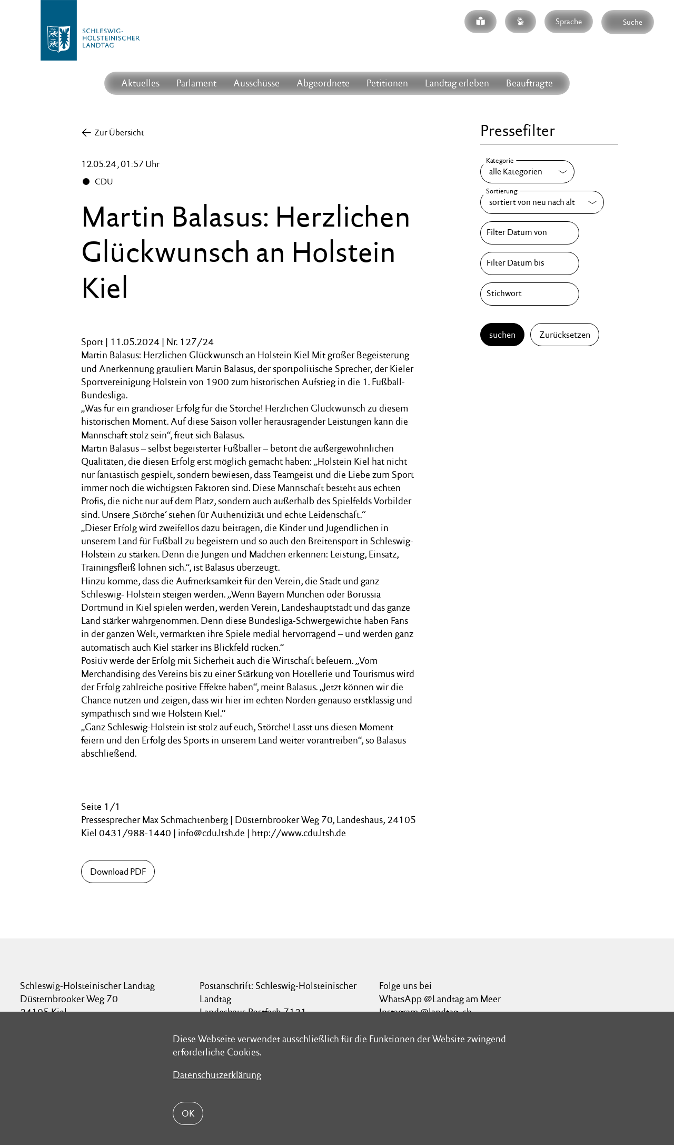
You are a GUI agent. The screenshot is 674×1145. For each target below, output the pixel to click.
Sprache (569, 21)
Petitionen (387, 83)
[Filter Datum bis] (529, 263)
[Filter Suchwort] (529, 294)
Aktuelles (140, 83)
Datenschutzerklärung (217, 1074)
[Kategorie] (527, 171)
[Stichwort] (529, 294)
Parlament (196, 83)
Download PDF (118, 871)
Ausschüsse (256, 83)
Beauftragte (529, 83)
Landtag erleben (457, 83)
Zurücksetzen (564, 334)
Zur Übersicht (119, 133)
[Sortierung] (542, 202)
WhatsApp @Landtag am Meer (440, 998)
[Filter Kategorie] (527, 171)
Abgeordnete (323, 83)
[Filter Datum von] (529, 232)
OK (188, 1113)
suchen (502, 334)
